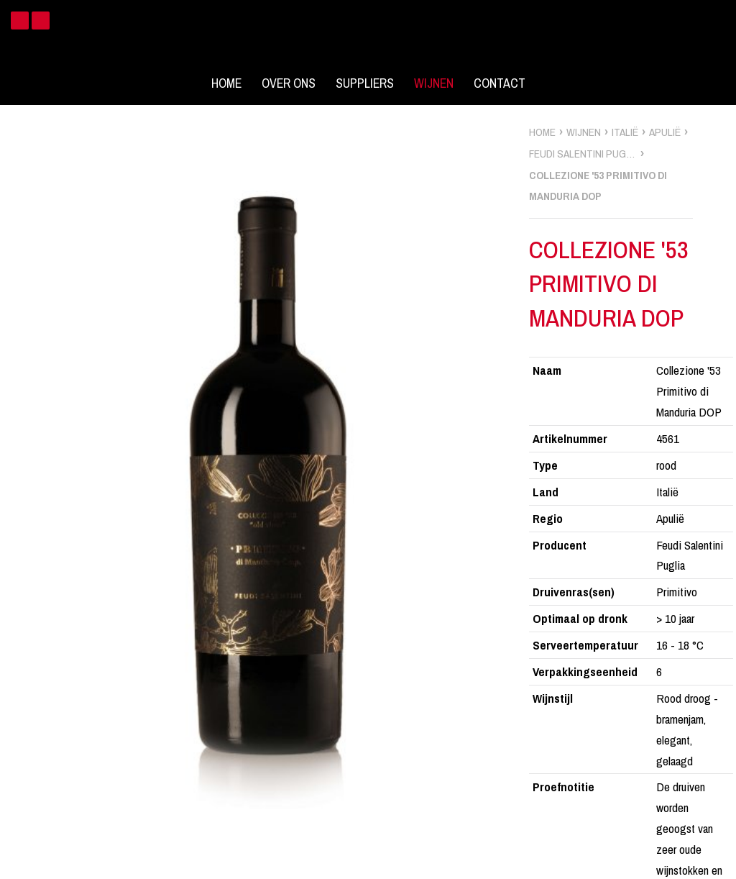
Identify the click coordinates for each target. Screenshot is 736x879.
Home (226, 83)
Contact (499, 83)
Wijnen (434, 83)
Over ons (289, 83)
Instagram (41, 20)
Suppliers (365, 83)
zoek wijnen (722, 444)
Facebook (20, 20)
